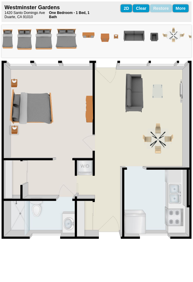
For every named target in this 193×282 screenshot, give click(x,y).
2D (126, 8)
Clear (141, 8)
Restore (161, 8)
